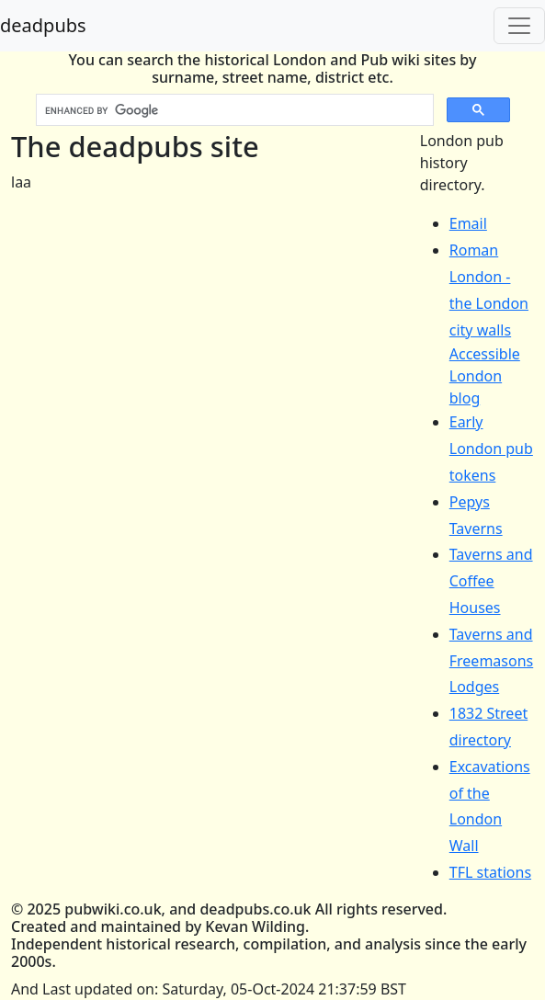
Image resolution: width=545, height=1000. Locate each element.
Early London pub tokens (491, 448)
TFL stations (490, 872)
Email (468, 223)
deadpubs (43, 25)
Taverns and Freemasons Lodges (491, 661)
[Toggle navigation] (519, 25)
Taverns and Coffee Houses (491, 581)
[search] (233, 110)
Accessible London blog (484, 376)
